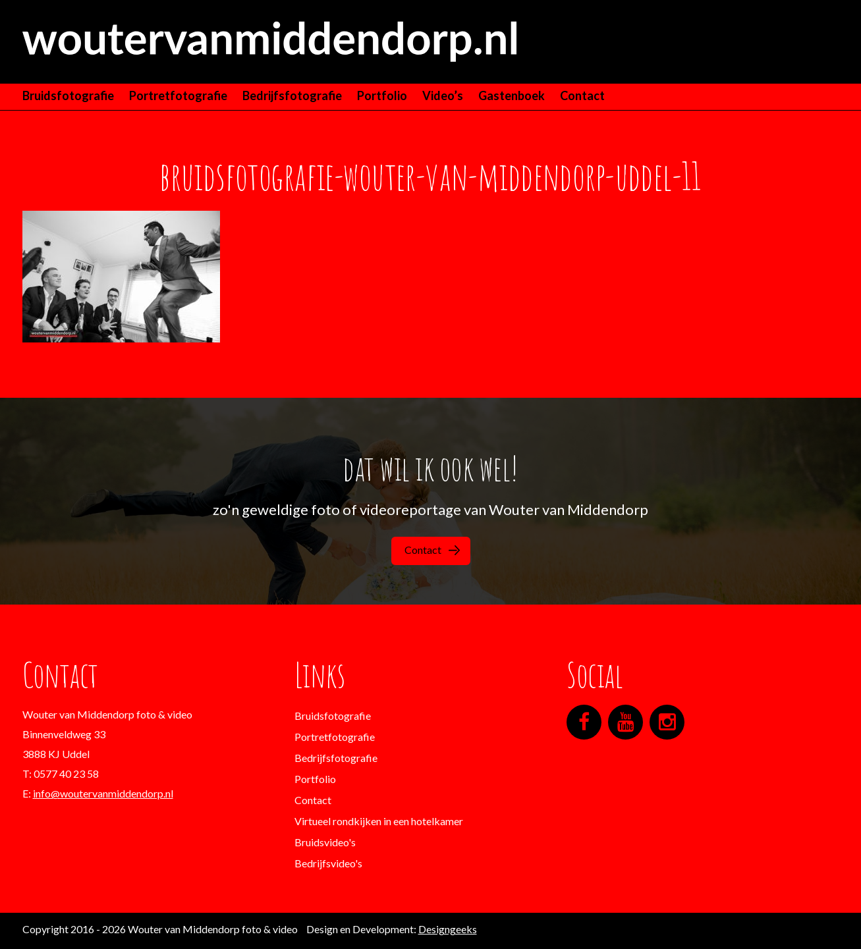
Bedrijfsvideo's (328, 863)
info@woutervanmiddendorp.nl (103, 793)
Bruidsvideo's (325, 842)
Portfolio (382, 95)
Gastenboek (511, 95)
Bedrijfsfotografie (292, 95)
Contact (582, 95)
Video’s (442, 95)
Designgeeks (447, 929)
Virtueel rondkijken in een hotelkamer (378, 821)
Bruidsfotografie (68, 95)
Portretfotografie (178, 95)
